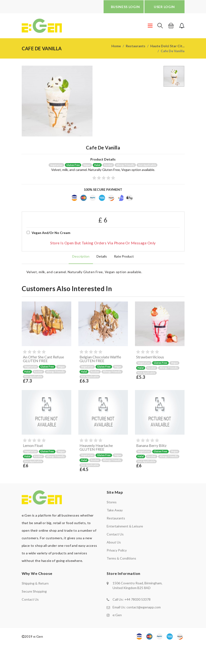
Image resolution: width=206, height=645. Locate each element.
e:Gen (117, 615)
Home (116, 46)
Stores (112, 502)
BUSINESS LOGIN (125, 7)
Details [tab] (102, 256)
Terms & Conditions (121, 558)
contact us (30, 599)
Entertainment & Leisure (125, 526)
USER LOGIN (164, 7)
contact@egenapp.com (143, 607)
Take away (115, 510)
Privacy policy (117, 550)
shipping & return (35, 583)
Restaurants (135, 46)
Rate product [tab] (124, 256)
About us (114, 542)
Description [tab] (80, 256)
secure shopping (34, 591)
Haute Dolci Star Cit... (167, 46)
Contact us (115, 534)
